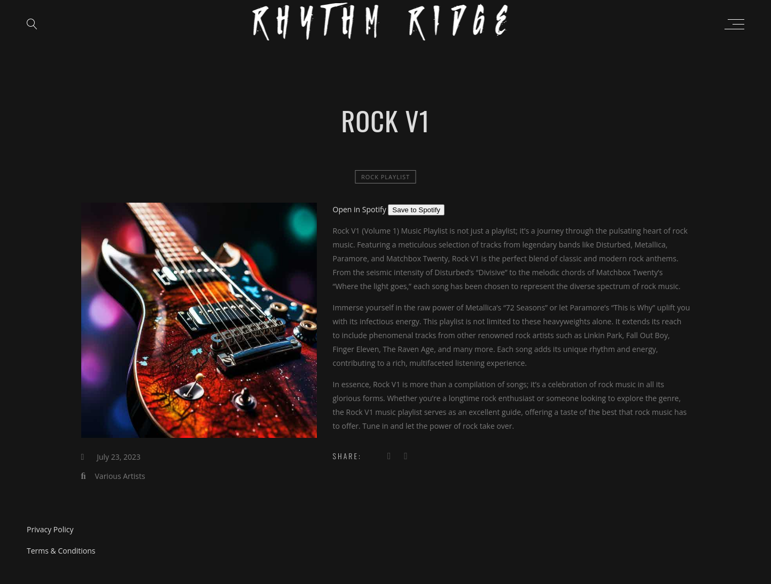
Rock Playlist (385, 177)
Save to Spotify (416, 210)
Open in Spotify (360, 209)
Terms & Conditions (61, 551)
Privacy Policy (50, 529)
